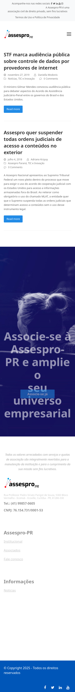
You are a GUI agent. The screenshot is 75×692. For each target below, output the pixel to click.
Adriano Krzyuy (39, 159)
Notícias (12, 78)
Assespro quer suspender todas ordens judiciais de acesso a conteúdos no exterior (33, 142)
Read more (13, 109)
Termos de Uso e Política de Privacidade (37, 17)
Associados (12, 552)
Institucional (13, 543)
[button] (69, 34)
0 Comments (51, 78)
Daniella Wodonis (48, 75)
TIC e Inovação (26, 78)
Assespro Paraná (17, 163)
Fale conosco (13, 561)
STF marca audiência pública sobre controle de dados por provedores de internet (37, 61)
